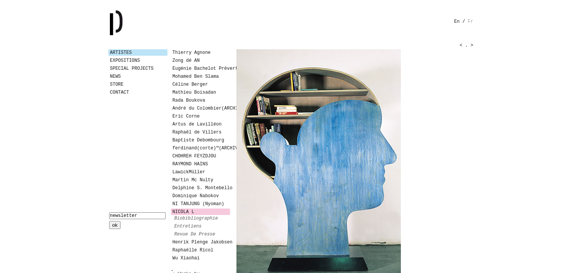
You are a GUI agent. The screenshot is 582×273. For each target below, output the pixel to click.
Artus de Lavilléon (197, 124)
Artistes (121, 52)
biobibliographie (196, 218)
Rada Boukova (188, 100)
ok (114, 225)
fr (470, 21)
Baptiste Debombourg (198, 140)
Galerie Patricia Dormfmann (127, 22)
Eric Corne (186, 116)
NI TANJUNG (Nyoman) (198, 204)
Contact (119, 92)
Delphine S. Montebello (201, 188)
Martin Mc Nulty (192, 180)
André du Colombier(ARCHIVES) (201, 108)
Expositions (125, 60)
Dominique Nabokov (195, 196)
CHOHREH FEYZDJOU (194, 156)
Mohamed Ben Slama (195, 76)
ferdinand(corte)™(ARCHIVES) (201, 148)
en (457, 21)
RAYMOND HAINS (190, 164)
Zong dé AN (186, 60)
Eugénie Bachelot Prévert (201, 68)
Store (117, 84)
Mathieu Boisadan (194, 92)
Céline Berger (190, 84)
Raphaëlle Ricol (192, 250)
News (115, 76)
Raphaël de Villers (197, 132)
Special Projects (131, 68)
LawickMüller (188, 172)
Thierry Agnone (191, 52)
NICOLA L (183, 212)
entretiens (188, 226)
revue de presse (194, 234)
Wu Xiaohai (186, 258)
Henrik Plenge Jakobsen (201, 242)
